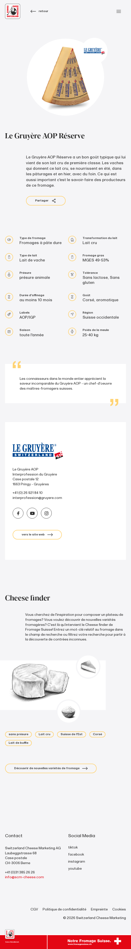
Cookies (119, 909)
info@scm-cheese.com (24, 877)
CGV (34, 909)
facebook (76, 854)
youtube (75, 868)
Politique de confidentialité (64, 909)
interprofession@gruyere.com (37, 497)
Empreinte (99, 909)
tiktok (73, 847)
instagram (76, 861)
